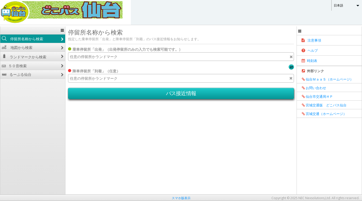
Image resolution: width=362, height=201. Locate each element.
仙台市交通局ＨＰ (315, 96)
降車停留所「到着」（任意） (96, 70)
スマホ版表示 (181, 198)
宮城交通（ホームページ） (322, 113)
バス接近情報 (181, 93)
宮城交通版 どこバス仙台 (322, 105)
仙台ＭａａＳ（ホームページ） (325, 79)
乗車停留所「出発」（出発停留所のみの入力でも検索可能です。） (127, 49)
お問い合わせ (312, 87)
